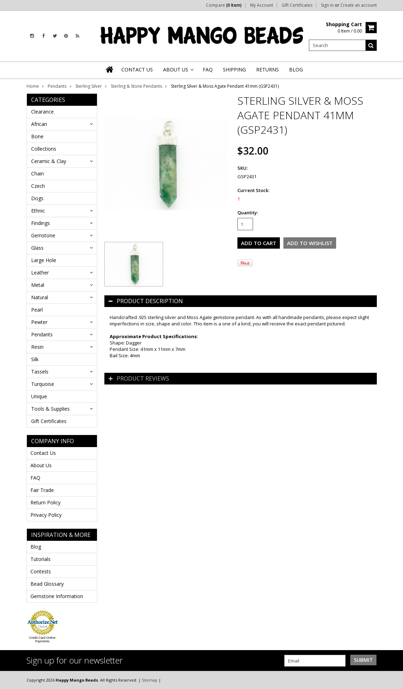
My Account (261, 5)
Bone (37, 136)
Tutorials (40, 559)
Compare (224, 5)
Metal (37, 285)
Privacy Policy (46, 514)
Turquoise (42, 384)
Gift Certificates (297, 5)
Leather (40, 272)
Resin (37, 346)
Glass (37, 247)
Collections (43, 148)
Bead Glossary (47, 583)
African (39, 124)
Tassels (39, 371)
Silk (35, 359)
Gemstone (43, 235)
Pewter (39, 322)
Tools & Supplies (50, 408)
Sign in (327, 5)
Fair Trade (42, 490)
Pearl (37, 309)
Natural (39, 297)
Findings (40, 223)
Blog (35, 546)
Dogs (37, 198)
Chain (37, 173)
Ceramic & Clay (48, 161)
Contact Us (43, 453)
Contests (40, 571)
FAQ (35, 477)
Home (33, 86)
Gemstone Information (56, 596)
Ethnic (38, 210)
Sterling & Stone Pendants (136, 86)
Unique (39, 396)
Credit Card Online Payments (42, 639)
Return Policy (45, 502)
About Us (41, 465)
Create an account (358, 5)
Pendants (57, 86)
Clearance (42, 111)
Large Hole (43, 260)
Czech (38, 186)
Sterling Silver (88, 86)
